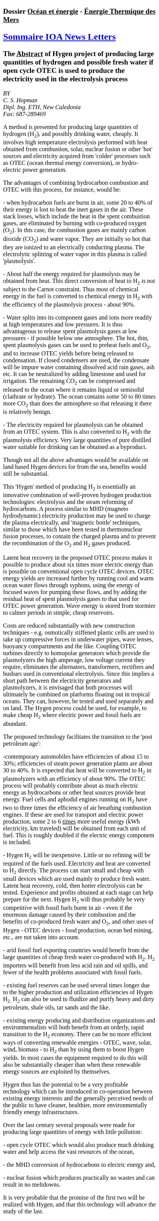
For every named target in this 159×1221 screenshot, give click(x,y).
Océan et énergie (53, 11)
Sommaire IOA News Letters (59, 37)
